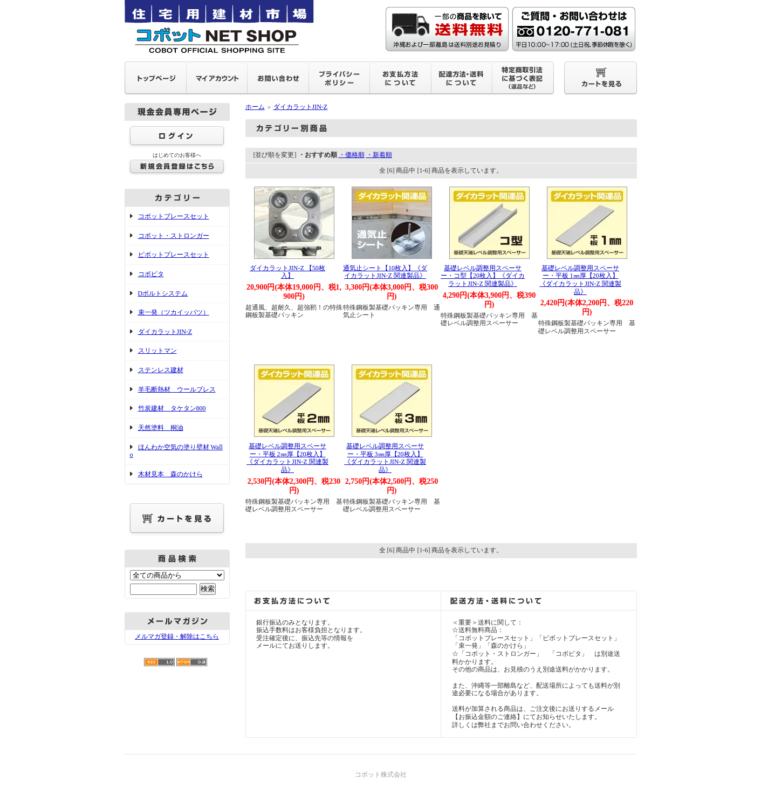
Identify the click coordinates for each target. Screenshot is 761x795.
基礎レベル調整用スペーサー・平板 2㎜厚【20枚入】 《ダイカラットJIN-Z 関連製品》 (287, 458)
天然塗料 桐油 (160, 427)
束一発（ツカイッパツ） (173, 312)
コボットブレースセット (173, 216)
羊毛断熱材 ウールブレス (177, 389)
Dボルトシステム (163, 293)
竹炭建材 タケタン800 (172, 408)
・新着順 (379, 155)
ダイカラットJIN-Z (165, 331)
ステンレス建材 (160, 370)
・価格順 (352, 155)
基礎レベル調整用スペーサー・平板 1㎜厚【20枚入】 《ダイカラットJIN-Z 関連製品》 (580, 280)
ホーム (255, 107)
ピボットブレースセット (173, 254)
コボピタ (151, 274)
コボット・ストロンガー (173, 235)
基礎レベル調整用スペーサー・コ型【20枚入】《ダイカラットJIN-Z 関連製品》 (483, 275)
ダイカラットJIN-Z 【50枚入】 (287, 272)
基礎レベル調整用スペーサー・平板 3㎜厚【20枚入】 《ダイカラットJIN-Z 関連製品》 (385, 458)
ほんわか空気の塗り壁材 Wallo (176, 451)
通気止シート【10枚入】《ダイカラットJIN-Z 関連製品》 (385, 272)
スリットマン (157, 350)
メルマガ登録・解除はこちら (177, 636)
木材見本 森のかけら (170, 474)
